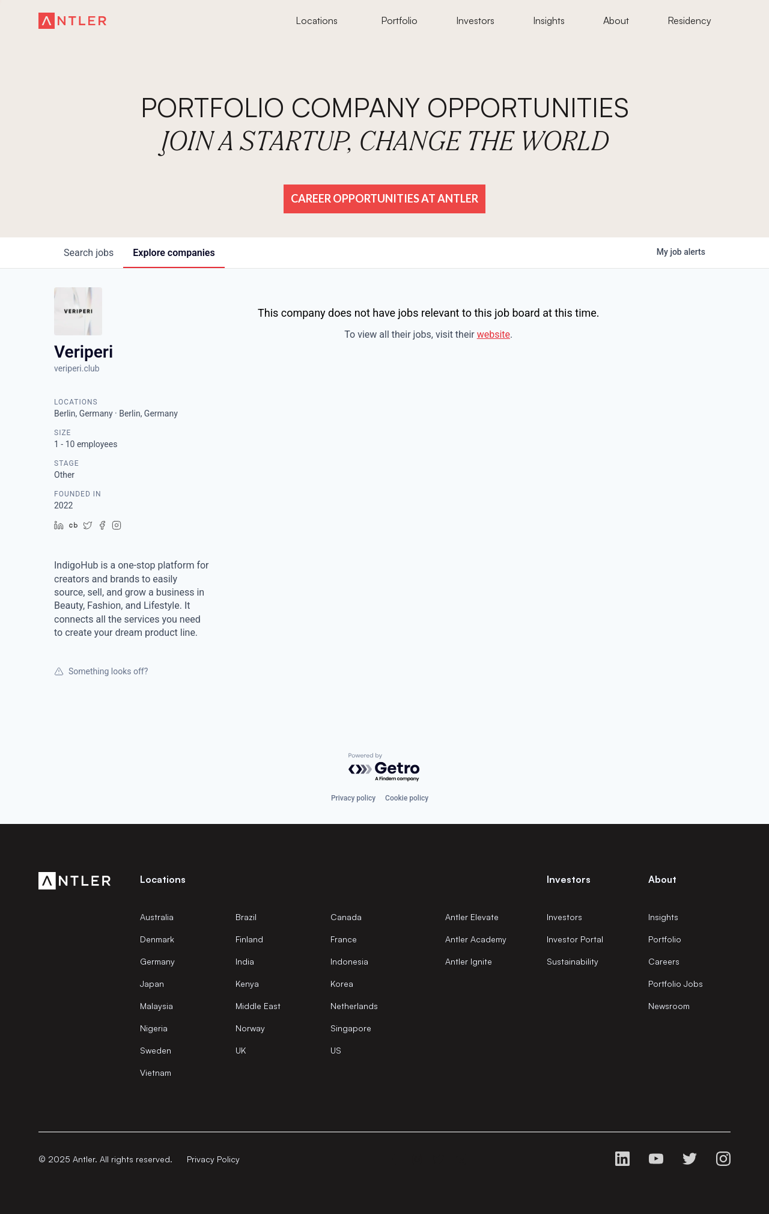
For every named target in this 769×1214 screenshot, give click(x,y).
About (662, 879)
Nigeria (154, 1028)
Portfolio (664, 939)
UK (241, 1050)
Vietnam (155, 1072)
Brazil (246, 917)
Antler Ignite (468, 961)
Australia (157, 917)
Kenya (247, 983)
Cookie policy (406, 798)
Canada (346, 917)
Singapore (350, 1028)
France (343, 939)
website (493, 334)
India (245, 961)
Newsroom (669, 1006)
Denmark (157, 939)
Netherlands (354, 1006)
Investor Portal (575, 939)
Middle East (258, 1006)
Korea (341, 983)
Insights (663, 917)
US (335, 1050)
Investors (564, 917)
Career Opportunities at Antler (384, 198)
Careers (663, 961)
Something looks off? (101, 671)
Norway (250, 1028)
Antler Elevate (472, 917)
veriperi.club (77, 368)
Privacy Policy (213, 1159)
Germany (157, 961)
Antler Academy (475, 939)
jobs (89, 252)
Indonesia (349, 961)
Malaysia (156, 1006)
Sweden (155, 1050)
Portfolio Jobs (675, 983)
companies (173, 252)
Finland (249, 939)
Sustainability (572, 961)
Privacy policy (353, 798)
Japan (152, 983)
